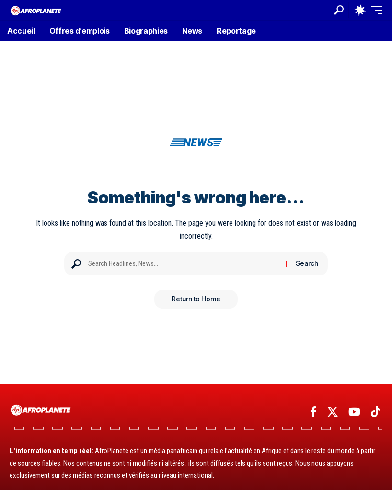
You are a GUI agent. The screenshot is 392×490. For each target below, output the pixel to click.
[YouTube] (354, 412)
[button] (339, 10)
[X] (332, 412)
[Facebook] (313, 412)
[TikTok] (375, 412)
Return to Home (196, 299)
